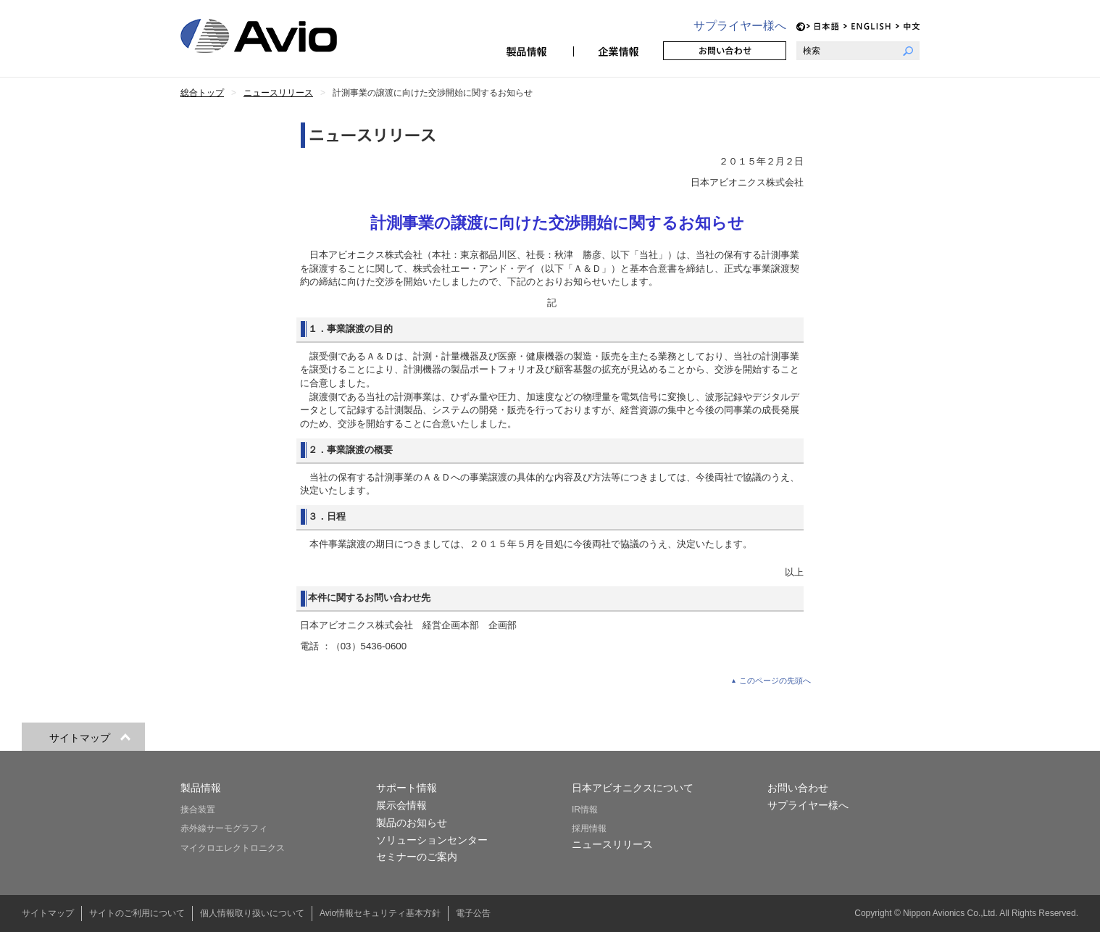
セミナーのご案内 (416, 856)
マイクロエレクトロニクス (232, 848)
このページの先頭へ (775, 680)
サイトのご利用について (137, 913)
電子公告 (473, 913)
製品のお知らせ (411, 822)
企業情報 (618, 50)
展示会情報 (401, 805)
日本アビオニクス (276, 36)
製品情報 (528, 50)
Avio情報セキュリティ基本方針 (380, 913)
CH (908, 26)
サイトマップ (48, 913)
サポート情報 (406, 788)
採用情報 (589, 828)
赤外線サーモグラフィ (223, 828)
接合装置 (197, 809)
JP (823, 26)
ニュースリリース (612, 844)
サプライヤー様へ (739, 26)
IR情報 (585, 809)
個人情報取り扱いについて (252, 913)
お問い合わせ (724, 50)
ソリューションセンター (432, 840)
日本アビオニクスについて (632, 788)
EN (867, 26)
